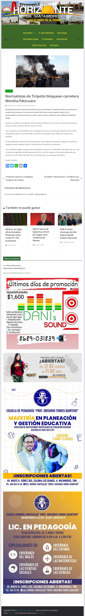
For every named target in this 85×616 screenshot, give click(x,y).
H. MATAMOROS (46, 33)
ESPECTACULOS (39, 45)
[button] (34, 33)
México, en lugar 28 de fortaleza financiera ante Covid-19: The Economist (13, 235)
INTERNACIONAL (31, 39)
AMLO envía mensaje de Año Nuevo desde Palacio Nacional (68, 233)
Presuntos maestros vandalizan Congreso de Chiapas (18, 178)
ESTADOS (54, 45)
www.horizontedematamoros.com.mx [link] (16, 273)
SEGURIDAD (61, 39)
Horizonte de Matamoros (27, 106)
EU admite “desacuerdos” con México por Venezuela (63, 178)
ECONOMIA (47, 39)
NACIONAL (62, 33)
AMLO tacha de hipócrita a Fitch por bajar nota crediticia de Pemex (41, 234)
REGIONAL (28, 33)
